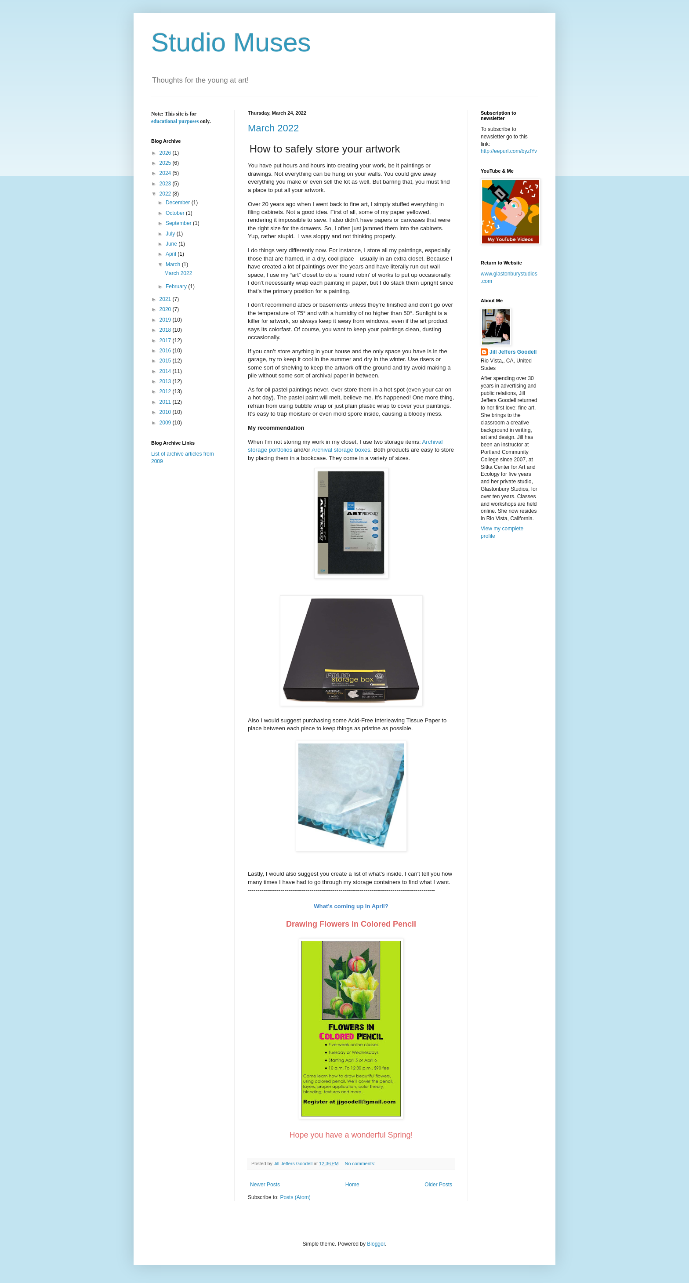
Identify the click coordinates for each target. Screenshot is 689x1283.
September (179, 223)
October (176, 213)
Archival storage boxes (341, 449)
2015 (166, 361)
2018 (166, 330)
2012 (166, 391)
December (179, 202)
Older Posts (438, 1185)
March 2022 (273, 128)
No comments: (361, 1163)
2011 (166, 402)
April (172, 254)
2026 (166, 153)
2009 (166, 423)
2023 (166, 184)
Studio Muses (231, 42)
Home (352, 1185)
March (174, 264)
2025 (166, 163)
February (177, 286)
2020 (166, 309)
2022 (166, 194)
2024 (166, 173)
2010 (166, 412)
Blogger (376, 1244)
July (171, 234)
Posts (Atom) (295, 1197)
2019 (166, 320)
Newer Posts (265, 1185)
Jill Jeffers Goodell (513, 352)
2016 (166, 351)
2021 (166, 299)
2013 (166, 381)
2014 (166, 371)
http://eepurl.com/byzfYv (509, 151)
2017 (166, 340)
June (172, 244)
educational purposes (175, 121)
